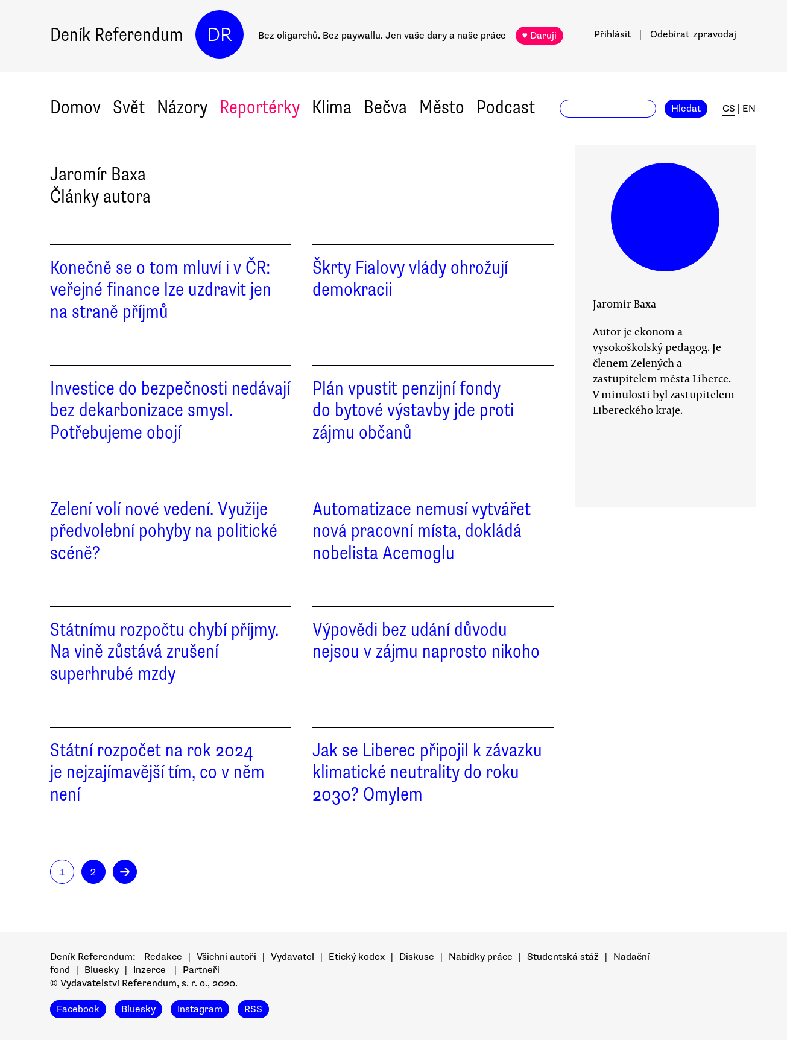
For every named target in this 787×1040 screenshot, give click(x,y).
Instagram (200, 1009)
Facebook (78, 1009)
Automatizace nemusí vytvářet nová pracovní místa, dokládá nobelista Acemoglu (421, 531)
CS (728, 109)
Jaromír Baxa (624, 303)
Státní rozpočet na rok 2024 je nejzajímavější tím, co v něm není (157, 772)
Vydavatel (292, 957)
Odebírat (693, 34)
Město (441, 107)
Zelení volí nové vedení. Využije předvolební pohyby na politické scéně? (163, 531)
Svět (129, 107)
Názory (182, 107)
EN (749, 109)
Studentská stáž (563, 957)
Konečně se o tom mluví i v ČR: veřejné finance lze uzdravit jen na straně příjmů (160, 290)
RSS (253, 1009)
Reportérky (260, 107)
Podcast (505, 107)
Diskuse (416, 957)
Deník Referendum (116, 34)
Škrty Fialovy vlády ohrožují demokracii (410, 279)
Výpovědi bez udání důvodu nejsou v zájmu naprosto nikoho (426, 641)
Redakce (163, 957)
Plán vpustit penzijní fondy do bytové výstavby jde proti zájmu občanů (413, 410)
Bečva (385, 107)
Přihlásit (612, 34)
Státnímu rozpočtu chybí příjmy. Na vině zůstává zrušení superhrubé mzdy (164, 652)
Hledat (686, 109)
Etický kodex (357, 957)
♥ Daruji (539, 36)
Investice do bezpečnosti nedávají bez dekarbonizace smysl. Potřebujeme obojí (170, 410)
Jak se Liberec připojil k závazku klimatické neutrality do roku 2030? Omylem (427, 772)
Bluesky (101, 970)
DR (219, 34)
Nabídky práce (481, 957)
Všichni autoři (226, 957)
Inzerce (149, 970)
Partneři (201, 970)
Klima (332, 107)
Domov (75, 107)
